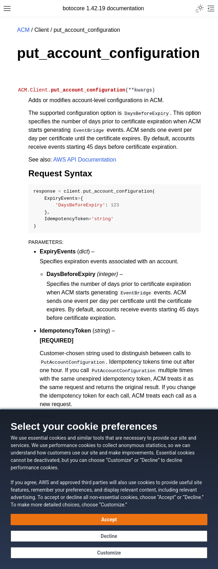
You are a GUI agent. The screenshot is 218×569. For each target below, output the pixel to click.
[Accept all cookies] (109, 519)
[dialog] (109, 489)
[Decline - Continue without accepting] (109, 536)
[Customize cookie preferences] (109, 552)
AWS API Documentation (84, 160)
